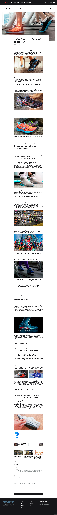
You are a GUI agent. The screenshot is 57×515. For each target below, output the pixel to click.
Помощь (22, 501)
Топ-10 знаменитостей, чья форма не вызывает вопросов (20, 444)
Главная (11, 2)
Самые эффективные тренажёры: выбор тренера (36, 444)
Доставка (22, 505)
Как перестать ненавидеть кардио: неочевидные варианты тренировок (38, 457)
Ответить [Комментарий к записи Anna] (17, 478)
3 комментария (20, 44)
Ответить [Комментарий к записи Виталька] (17, 467)
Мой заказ (22, 507)
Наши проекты (28, 2)
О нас (31, 501)
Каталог (18, 2)
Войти (46, 2)
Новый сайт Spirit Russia (17, 456)
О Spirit (15, 2)
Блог (30, 505)
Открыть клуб (23, 2)
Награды (31, 507)
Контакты (33, 2)
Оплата (22, 503)
